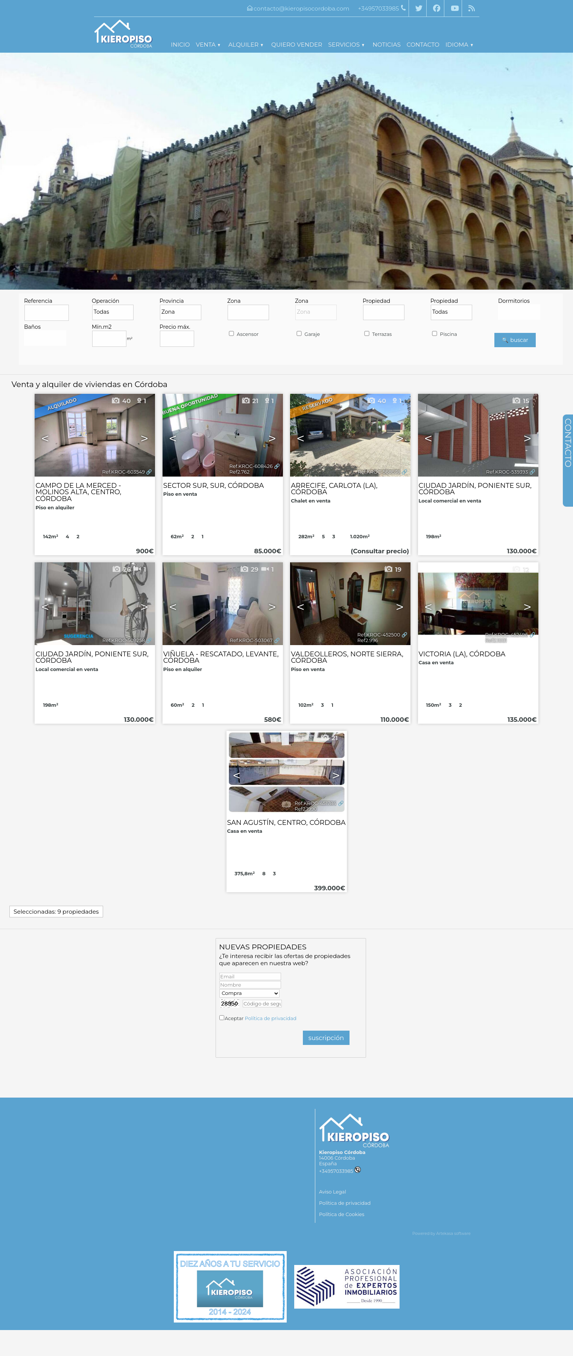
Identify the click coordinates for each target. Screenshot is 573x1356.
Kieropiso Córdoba (342, 1152)
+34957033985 (340, 1171)
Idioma (459, 44)
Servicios (346, 44)
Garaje (307, 334)
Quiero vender (296, 44)
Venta (208, 44)
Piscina (444, 334)
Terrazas (377, 334)
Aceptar (260, 1018)
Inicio (180, 44)
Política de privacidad (270, 1018)
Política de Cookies (341, 1214)
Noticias (386, 44)
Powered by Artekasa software (441, 1233)
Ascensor (243, 334)
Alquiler (245, 44)
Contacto (423, 44)
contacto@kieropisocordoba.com (302, 8)
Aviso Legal (332, 1192)
